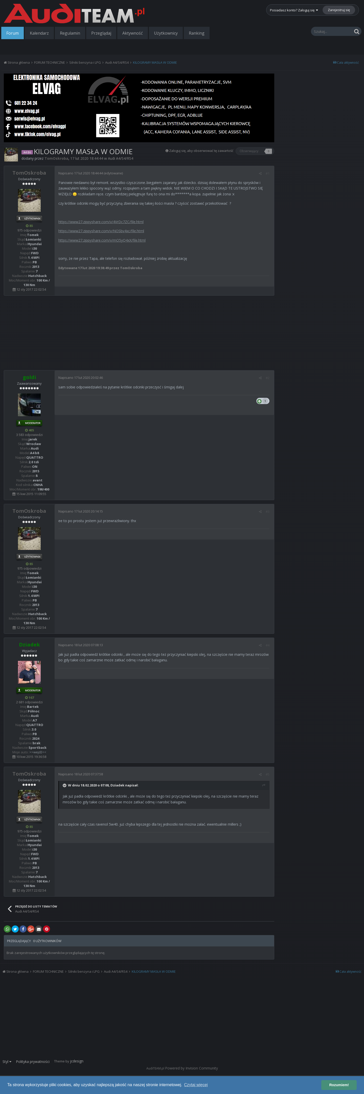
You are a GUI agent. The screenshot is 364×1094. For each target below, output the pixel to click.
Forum (12, 33)
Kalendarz (39, 33)
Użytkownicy (166, 33)
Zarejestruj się (339, 10)
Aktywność (132, 33)
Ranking (196, 33)
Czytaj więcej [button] (196, 1085)
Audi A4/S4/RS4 (120, 158)
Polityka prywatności (33, 1061)
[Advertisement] (139, 334)
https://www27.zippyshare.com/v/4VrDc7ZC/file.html (101, 221)
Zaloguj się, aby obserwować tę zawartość (201, 150)
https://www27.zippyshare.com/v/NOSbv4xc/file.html (101, 230)
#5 (268, 774)
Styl (7, 1061)
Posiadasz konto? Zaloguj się (294, 10)
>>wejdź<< (37, 752)
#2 (268, 378)
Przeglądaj (101, 33)
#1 (268, 173)
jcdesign (76, 1061)
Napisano (80, 173)
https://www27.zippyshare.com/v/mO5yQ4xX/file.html (102, 240)
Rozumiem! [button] (339, 1085)
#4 (268, 645)
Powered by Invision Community (191, 1068)
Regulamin (70, 33)
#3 (268, 511)
